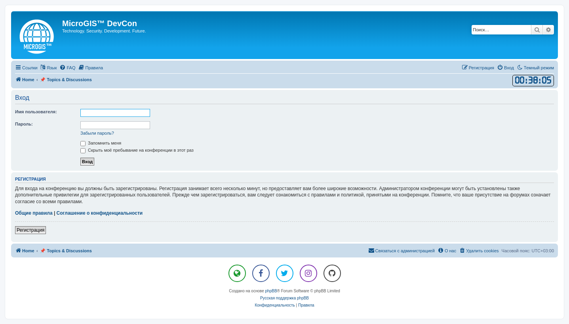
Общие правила (34, 213)
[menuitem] (67, 67)
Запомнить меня (100, 143)
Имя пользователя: (36, 111)
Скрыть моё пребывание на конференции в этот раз (137, 150)
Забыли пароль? (97, 133)
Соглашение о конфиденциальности (100, 213)
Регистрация (30, 230)
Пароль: (24, 124)
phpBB (271, 291)
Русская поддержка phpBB (284, 298)
